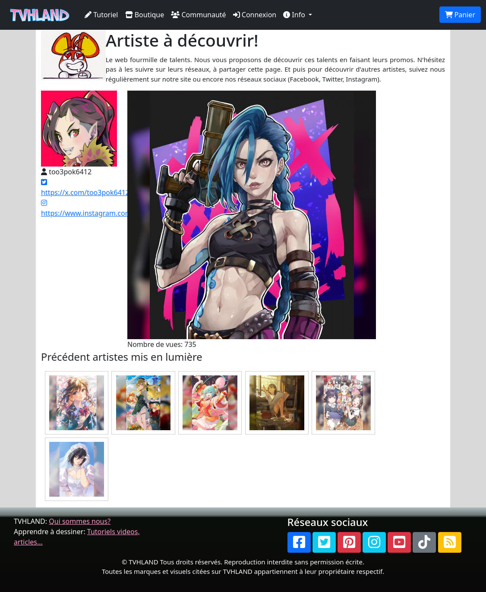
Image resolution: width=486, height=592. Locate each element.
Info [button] (295, 14)
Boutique (144, 14)
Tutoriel (101, 14)
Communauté (198, 14)
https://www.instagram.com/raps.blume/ (107, 208)
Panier (460, 14)
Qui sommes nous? (79, 521)
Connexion (255, 14)
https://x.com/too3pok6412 (85, 188)
